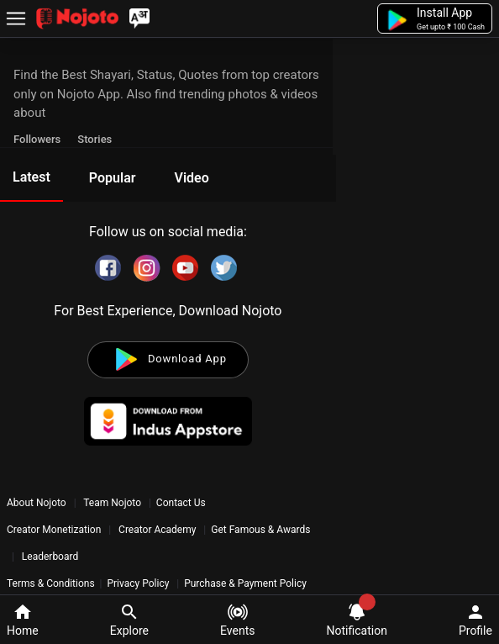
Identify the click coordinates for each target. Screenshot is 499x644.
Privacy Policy (138, 583)
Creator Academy (157, 530)
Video (191, 178)
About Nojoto (38, 503)
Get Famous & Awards (260, 530)
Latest (31, 177)
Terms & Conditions (51, 583)
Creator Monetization (55, 530)
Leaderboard (50, 556)
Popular (112, 178)
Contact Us (181, 503)
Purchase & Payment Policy (245, 583)
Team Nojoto (112, 503)
